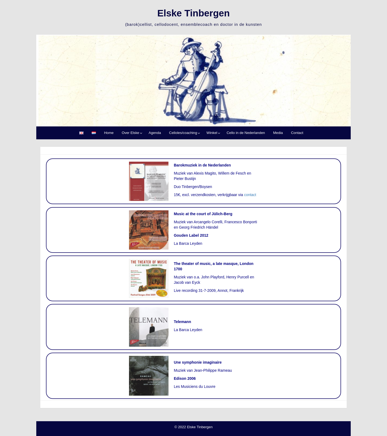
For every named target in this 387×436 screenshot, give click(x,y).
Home (108, 133)
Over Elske (130, 133)
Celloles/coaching (183, 133)
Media (278, 133)
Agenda (155, 133)
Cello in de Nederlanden (246, 133)
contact (250, 195)
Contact (297, 133)
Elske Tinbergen (193, 13)
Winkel (211, 133)
